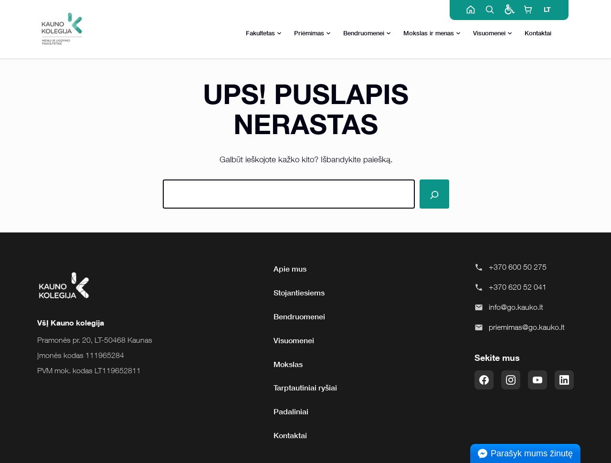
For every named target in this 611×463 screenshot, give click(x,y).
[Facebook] (484, 379)
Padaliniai (291, 411)
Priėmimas (312, 34)
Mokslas (288, 364)
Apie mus (290, 269)
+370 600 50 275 (518, 267)
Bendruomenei (367, 34)
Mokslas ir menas (432, 34)
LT (547, 9)
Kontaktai (538, 33)
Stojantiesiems (299, 292)
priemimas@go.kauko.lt (527, 327)
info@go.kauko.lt (516, 307)
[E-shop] (527, 9)
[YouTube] (537, 379)
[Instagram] (510, 379)
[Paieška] (434, 194)
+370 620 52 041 (518, 287)
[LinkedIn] (564, 379)
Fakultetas (264, 34)
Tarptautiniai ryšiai (305, 387)
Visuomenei (492, 34)
